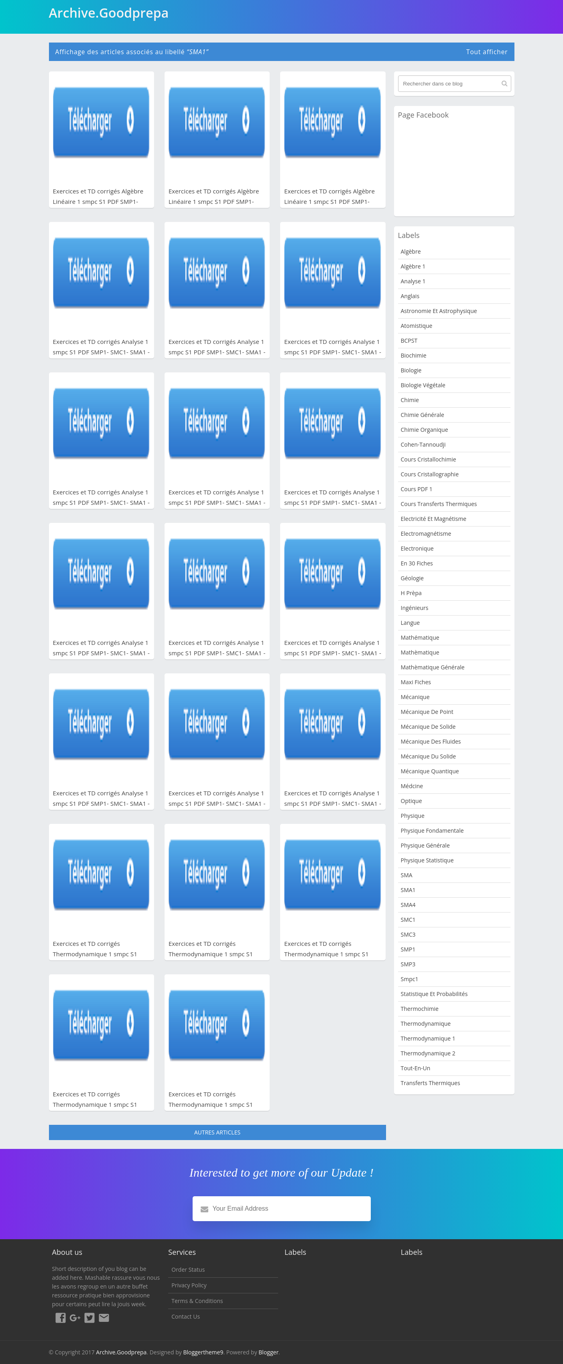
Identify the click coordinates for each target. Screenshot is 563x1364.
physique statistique (427, 860)
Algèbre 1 (413, 266)
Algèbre (411, 251)
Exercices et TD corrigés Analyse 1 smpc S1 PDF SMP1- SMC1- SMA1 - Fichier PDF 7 (332, 351)
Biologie (411, 370)
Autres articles (217, 1132)
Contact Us (185, 1316)
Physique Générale (425, 845)
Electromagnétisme (426, 533)
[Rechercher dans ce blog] (454, 83)
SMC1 (408, 919)
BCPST (409, 340)
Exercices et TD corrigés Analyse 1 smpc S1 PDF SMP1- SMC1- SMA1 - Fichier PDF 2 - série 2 (101, 803)
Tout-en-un (416, 1068)
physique (413, 815)
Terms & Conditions (197, 1301)
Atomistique (417, 325)
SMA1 (408, 890)
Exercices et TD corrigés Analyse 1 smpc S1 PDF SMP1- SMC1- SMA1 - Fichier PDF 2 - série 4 (217, 652)
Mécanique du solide (428, 756)
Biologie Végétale (423, 385)
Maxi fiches (416, 682)
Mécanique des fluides (431, 741)
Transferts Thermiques (430, 1083)
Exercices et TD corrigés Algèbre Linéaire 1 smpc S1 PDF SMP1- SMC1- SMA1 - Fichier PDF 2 (214, 201)
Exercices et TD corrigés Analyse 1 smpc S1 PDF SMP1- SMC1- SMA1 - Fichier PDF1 (332, 803)
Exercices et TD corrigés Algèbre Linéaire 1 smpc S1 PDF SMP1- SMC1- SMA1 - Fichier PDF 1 (329, 201)
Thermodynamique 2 (428, 1053)
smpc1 (410, 979)
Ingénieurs (415, 608)
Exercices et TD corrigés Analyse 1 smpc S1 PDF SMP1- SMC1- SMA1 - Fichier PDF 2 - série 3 (332, 652)
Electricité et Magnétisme (434, 518)
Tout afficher (487, 51)
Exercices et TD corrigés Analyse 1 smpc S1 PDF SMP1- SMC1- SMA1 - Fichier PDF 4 (332, 502)
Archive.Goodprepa (121, 1352)
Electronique (417, 548)
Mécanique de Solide (428, 726)
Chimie (410, 400)
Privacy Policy (188, 1285)
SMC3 (408, 934)
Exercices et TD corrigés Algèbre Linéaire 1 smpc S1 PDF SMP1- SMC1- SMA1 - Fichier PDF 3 (98, 201)
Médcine (412, 786)
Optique (411, 801)
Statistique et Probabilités (434, 994)
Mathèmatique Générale (433, 667)
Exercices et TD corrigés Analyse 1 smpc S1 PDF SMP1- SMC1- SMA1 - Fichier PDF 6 (101, 502)
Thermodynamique (426, 1023)
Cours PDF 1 (417, 489)
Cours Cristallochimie (428, 459)
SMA (407, 875)
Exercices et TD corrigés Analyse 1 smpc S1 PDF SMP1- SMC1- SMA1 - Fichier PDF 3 (101, 652)
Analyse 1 (413, 281)
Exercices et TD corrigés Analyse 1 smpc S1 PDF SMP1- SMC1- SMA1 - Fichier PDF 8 (217, 351)
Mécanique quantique (430, 771)
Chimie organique (424, 429)
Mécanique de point (427, 712)
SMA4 (408, 905)
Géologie (412, 578)
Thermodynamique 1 (428, 1038)
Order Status (188, 1269)
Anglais (410, 296)
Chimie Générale (422, 415)
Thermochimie (420, 1008)
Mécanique (415, 697)
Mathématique (420, 637)
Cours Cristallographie (430, 474)
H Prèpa (411, 593)
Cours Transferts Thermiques (439, 504)
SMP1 (408, 949)
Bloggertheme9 (203, 1352)
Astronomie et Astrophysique (439, 311)
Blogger (268, 1352)
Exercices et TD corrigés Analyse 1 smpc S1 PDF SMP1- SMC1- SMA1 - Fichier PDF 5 (217, 502)
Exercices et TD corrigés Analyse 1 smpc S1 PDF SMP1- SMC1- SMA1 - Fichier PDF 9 (101, 351)
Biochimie (414, 355)
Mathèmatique (420, 652)
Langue (410, 622)
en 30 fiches (417, 563)
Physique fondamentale (432, 830)
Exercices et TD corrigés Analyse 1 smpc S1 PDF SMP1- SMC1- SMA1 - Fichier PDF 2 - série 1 (217, 803)
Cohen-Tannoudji (423, 444)
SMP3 (408, 964)
